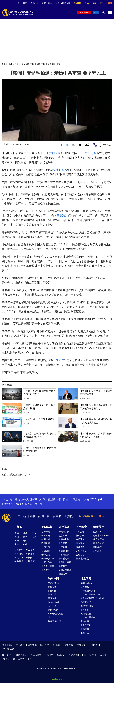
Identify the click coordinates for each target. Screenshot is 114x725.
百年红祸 (85, 610)
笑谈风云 (80, 535)
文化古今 (80, 554)
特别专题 (86, 578)
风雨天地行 (86, 613)
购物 (110, 3)
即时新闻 (18, 553)
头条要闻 (18, 550)
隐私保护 (44, 645)
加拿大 (25, 499)
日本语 (28, 504)
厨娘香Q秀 (53, 610)
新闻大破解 (64, 551)
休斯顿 (51, 499)
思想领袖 (63, 547)
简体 (50, 3)
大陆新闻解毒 (65, 570)
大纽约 (16, 499)
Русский (18, 504)
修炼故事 (85, 629)
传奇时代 (85, 587)
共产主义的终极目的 (90, 594)
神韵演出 (18, 561)
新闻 (19, 527)
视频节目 (12, 64)
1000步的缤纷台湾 (55, 615)
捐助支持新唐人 (87, 516)
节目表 (56, 516)
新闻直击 (45, 547)
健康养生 (98, 527)
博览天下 (18, 557)
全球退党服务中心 (77, 655)
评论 (16, 540)
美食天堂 (52, 594)
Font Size (87, 144)
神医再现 (97, 547)
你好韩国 (52, 590)
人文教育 (81, 527)
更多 (30, 659)
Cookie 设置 (57, 679)
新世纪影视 (18, 659)
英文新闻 (77, 3)
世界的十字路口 (66, 562)
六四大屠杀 (56, 153)
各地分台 (35, 3)
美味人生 (52, 598)
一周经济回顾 (47, 558)
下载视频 (106, 144)
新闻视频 (46, 527)
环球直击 (45, 535)
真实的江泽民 (87, 606)
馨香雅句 (80, 543)
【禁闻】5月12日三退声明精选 (38, 419)
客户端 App (8, 649)
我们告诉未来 (87, 583)
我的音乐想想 (54, 621)
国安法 (61, 215)
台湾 (25, 537)
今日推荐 (30, 553)
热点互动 (63, 535)
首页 (4, 64)
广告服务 (81, 645)
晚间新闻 (45, 543)
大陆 (16, 544)
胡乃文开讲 (98, 539)
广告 (87, 3)
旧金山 (66, 499)
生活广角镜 (53, 583)
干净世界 (49, 655)
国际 (16, 533)
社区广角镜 (46, 562)
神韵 (17, 3)
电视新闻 (23, 64)
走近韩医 (97, 551)
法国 (59, 499)
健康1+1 (97, 532)
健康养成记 (98, 543)
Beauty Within (54, 602)
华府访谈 (45, 554)
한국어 (38, 504)
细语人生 (63, 574)
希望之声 (61, 655)
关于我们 (20, 645)
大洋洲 (42, 499)
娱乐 (34, 533)
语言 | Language (62, 3)
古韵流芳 (80, 539)
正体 (44, 3)
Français (7, 504)
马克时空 (63, 566)
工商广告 (85, 633)
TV (96, 12)
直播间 (68, 516)
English (98, 499)
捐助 (94, 3)
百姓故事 (85, 621)
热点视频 (30, 550)
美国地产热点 (82, 558)
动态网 (103, 655)
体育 (34, 537)
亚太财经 (45, 570)
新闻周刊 (45, 551)
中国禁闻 (34, 64)
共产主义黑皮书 (88, 617)
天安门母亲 (89, 153)
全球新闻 (45, 532)
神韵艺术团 (21, 655)
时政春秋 (63, 543)
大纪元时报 (35, 655)
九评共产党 (86, 602)
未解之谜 (80, 532)
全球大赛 (30, 561)
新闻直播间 (84, 12)
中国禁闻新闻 (47, 64)
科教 (25, 544)
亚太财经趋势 (47, 566)
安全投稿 (69, 645)
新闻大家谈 (64, 532)
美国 (16, 537)
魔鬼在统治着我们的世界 (92, 598)
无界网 (6, 659)
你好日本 (52, 587)
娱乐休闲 (53, 578)
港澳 (25, 533)
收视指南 (32, 645)
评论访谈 (64, 527)
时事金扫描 (64, 539)
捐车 (102, 3)
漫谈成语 (80, 547)
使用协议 (57, 645)
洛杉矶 (34, 499)
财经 (25, 540)
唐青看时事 (64, 558)
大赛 (25, 3)
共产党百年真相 (88, 590)
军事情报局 (64, 554)
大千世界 (52, 606)
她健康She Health (101, 535)
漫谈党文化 (86, 625)
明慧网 (92, 655)
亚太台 (76, 499)
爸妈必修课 (81, 551)
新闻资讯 (29, 516)
